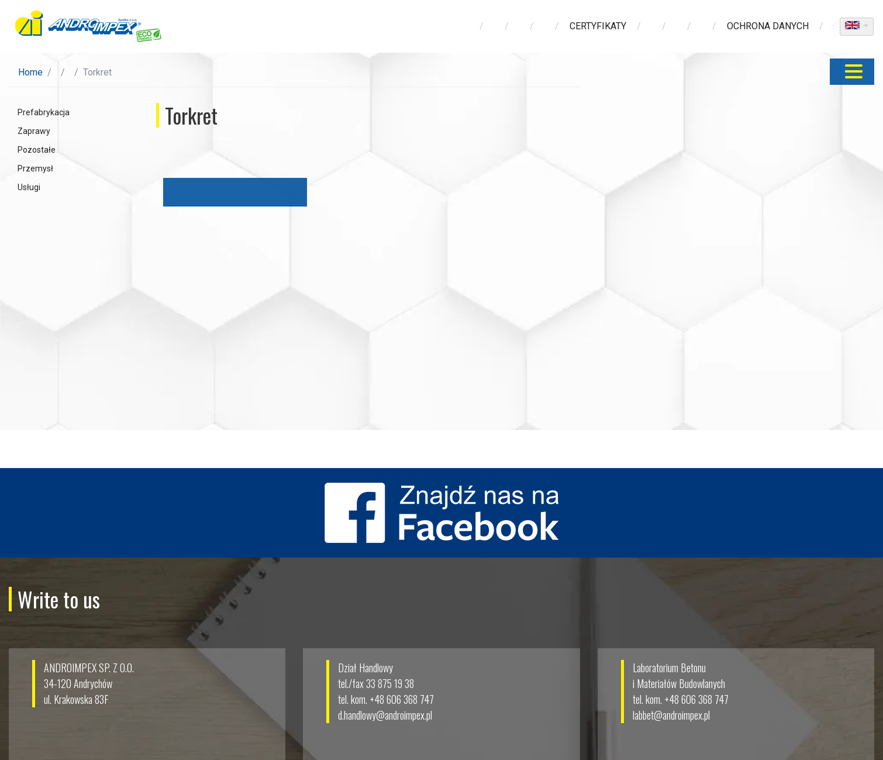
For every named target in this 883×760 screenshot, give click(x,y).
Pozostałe (37, 149)
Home (30, 72)
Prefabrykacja (44, 112)
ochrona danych (768, 26)
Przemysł (35, 168)
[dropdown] (857, 27)
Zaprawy (34, 131)
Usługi (29, 187)
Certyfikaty (598, 26)
